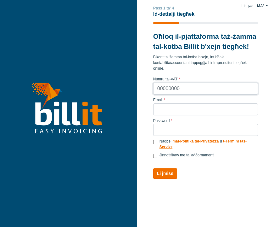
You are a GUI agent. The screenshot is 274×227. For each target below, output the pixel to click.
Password (162, 121)
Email (159, 100)
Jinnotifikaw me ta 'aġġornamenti (186, 155)
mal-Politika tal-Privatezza (195, 141)
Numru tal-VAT (166, 79)
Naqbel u (203, 144)
